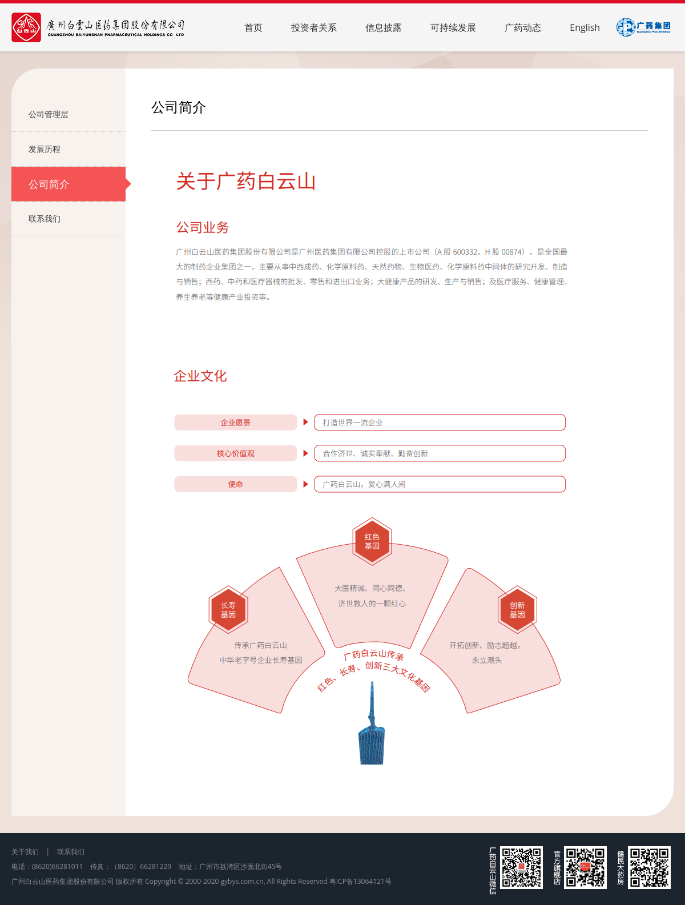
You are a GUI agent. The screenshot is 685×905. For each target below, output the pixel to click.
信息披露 (383, 27)
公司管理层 (77, 114)
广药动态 (523, 27)
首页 (253, 27)
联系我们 (77, 218)
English (585, 27)
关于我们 (25, 851)
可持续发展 (453, 27)
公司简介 (77, 184)
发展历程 (77, 149)
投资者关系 (314, 27)
